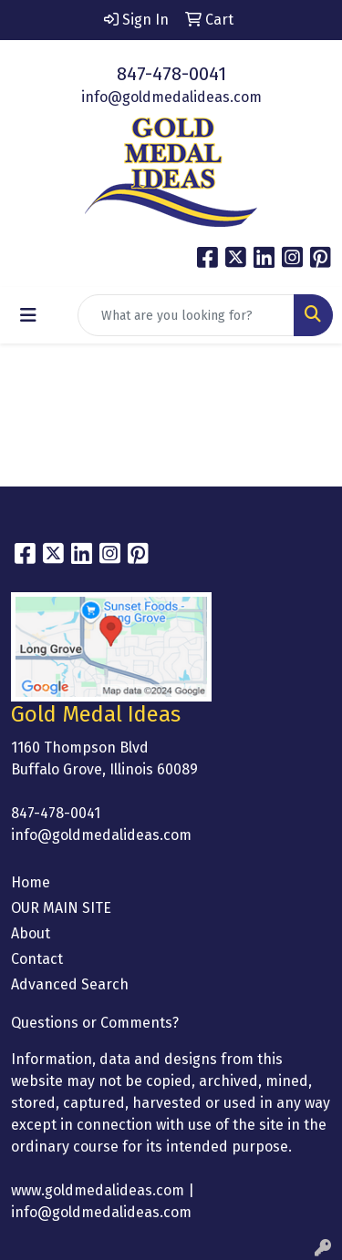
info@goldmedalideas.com (171, 97)
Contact (37, 959)
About (30, 933)
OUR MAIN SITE (61, 908)
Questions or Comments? (95, 1022)
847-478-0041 (171, 74)
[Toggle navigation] (28, 315)
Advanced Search (70, 984)
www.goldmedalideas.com (97, 1190)
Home (30, 882)
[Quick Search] (186, 315)
